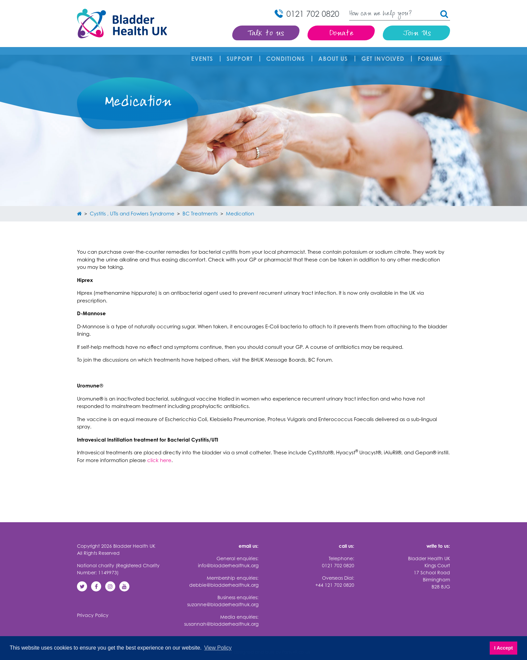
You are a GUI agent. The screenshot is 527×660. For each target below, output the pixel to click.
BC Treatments (200, 206)
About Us (334, 55)
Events (203, 55)
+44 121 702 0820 (334, 577)
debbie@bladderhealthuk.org (223, 577)
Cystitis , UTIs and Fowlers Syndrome (132, 206)
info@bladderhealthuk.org (228, 558)
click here (159, 452)
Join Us (416, 33)
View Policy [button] (218, 648)
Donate (341, 33)
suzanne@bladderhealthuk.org (222, 597)
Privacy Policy (93, 608)
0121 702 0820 (338, 558)
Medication (240, 206)
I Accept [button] (503, 648)
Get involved (383, 55)
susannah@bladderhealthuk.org (221, 616)
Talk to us (266, 33)
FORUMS (431, 55)
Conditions (286, 55)
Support (241, 55)
